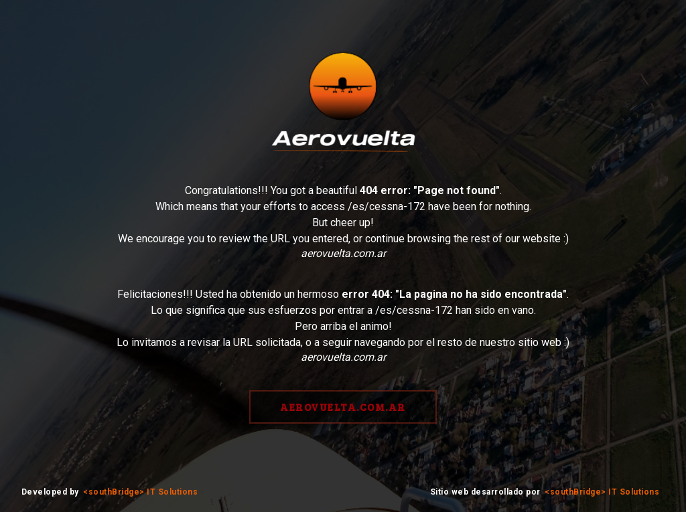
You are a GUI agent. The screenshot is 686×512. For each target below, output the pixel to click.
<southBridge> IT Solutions (140, 492)
